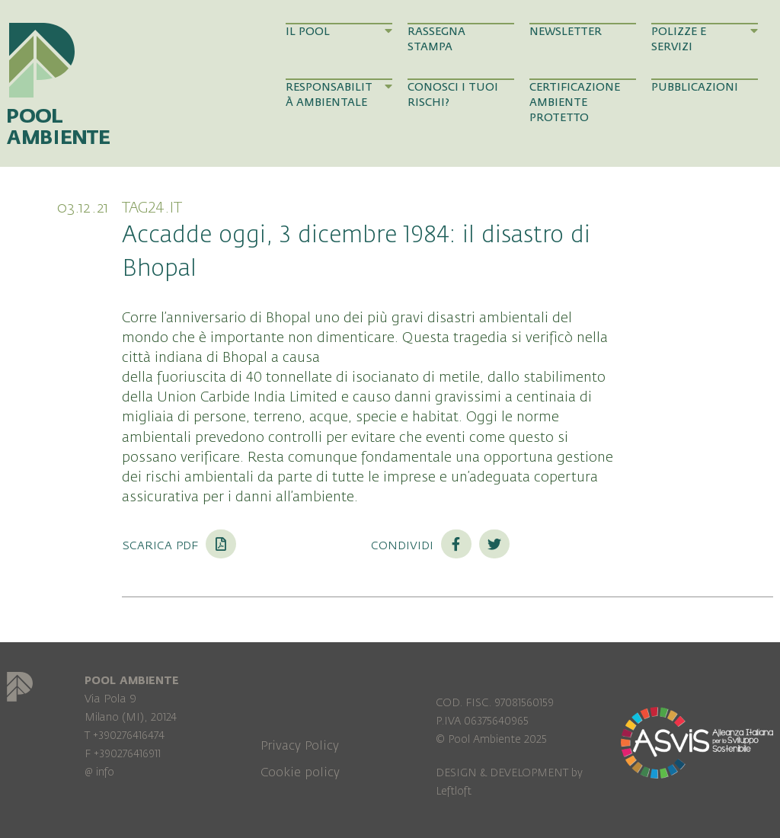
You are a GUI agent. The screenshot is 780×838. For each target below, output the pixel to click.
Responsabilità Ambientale (339, 94)
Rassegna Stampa (436, 39)
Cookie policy (300, 772)
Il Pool (339, 31)
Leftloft (454, 791)
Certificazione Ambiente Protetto (574, 103)
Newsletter (565, 31)
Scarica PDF (179, 544)
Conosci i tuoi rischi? (453, 95)
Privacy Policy (300, 746)
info (105, 772)
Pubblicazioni (694, 87)
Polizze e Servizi (704, 38)
